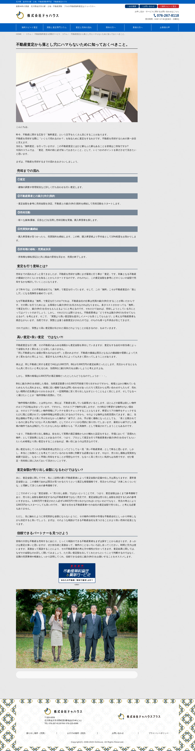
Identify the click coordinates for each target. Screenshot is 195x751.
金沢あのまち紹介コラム (153, 66)
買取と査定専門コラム (57, 27)
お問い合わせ (148, 6)
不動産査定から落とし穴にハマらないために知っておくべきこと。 (98, 34)
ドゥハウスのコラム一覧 (153, 59)
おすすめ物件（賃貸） (152, 51)
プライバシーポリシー (158, 733)
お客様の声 (165, 27)
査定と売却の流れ (84, 27)
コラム (28, 34)
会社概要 (132, 6)
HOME (19, 34)
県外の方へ (111, 27)
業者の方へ (138, 27)
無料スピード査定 (168, 6)
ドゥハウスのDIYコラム (152, 74)
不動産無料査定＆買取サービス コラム (51, 34)
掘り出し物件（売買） (152, 44)
